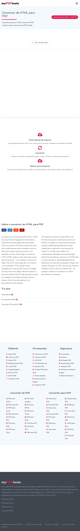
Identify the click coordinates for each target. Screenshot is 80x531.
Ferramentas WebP (9, 299)
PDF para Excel (7, 503)
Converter (40, 153)
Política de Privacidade (33, 524)
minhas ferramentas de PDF (61, 17)
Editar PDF (74, 17)
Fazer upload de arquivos (40, 140)
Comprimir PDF (7, 511)
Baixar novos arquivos (40, 166)
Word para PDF (7, 499)
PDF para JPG (6, 507)
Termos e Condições (52, 524)
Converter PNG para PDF (11, 304)
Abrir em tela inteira (40, 42)
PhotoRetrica (7, 295)
